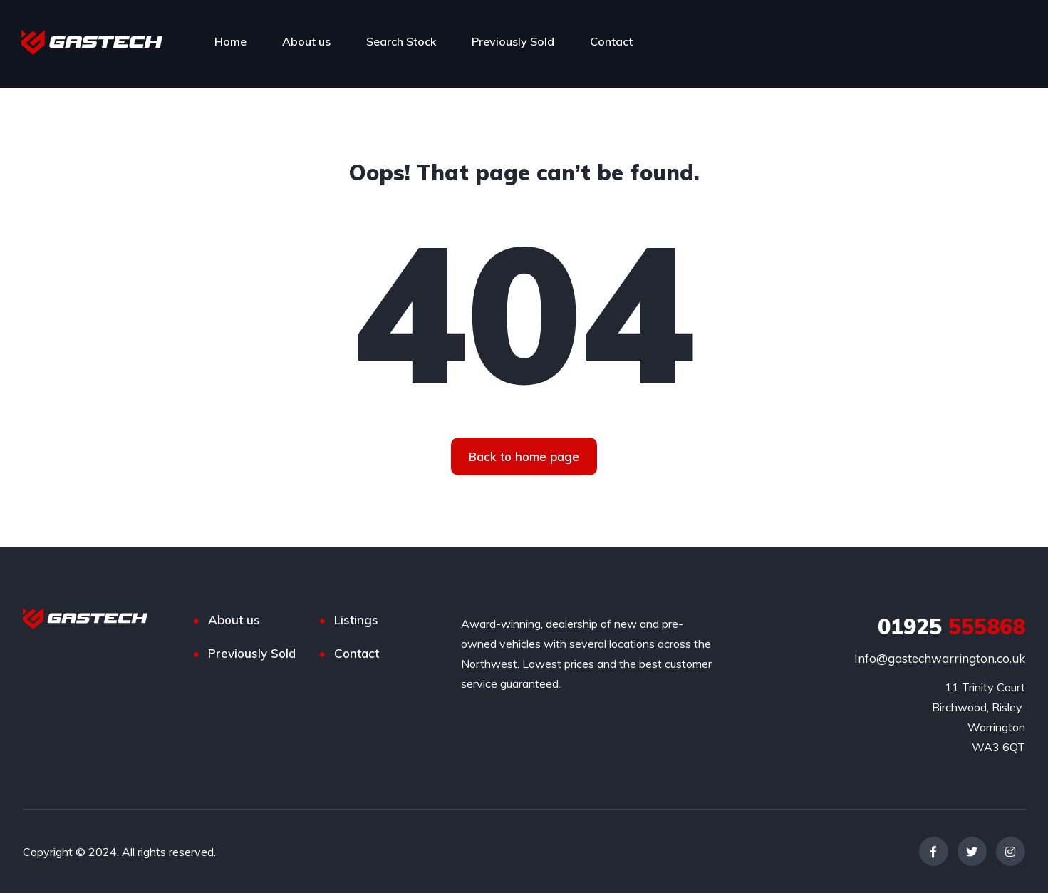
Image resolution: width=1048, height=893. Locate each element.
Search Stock (401, 41)
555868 (951, 626)
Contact (611, 41)
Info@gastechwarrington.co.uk (939, 658)
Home (230, 41)
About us (306, 41)
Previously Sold (513, 41)
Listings (356, 619)
